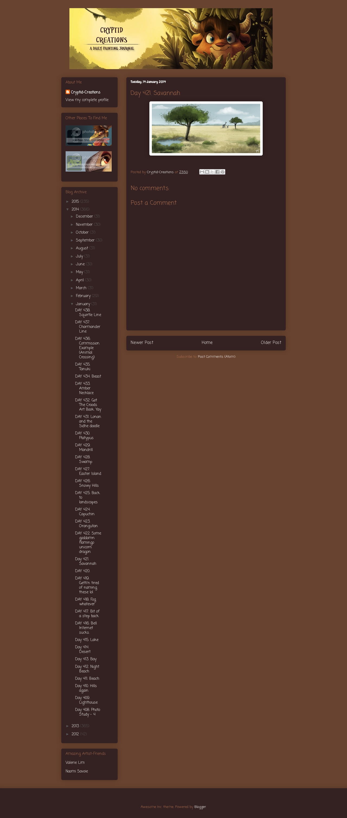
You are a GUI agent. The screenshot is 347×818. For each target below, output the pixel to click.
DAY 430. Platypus (84, 436)
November (85, 225)
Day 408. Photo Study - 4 (87, 712)
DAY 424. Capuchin (85, 512)
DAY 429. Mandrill (84, 448)
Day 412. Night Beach (87, 669)
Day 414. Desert (83, 650)
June (81, 264)
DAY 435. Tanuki (82, 367)
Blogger (200, 807)
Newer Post (142, 343)
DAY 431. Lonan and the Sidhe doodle (88, 421)
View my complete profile (87, 100)
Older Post (271, 343)
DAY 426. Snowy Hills (87, 483)
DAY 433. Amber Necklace (84, 388)
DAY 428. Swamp (83, 460)
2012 (76, 734)
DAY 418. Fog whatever (85, 602)
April (80, 280)
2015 (76, 202)
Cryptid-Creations (85, 92)
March (82, 288)
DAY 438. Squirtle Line (88, 313)
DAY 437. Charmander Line (87, 327)
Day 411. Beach (87, 679)
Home (207, 343)
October (83, 233)
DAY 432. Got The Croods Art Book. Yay (88, 405)
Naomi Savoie (77, 771)
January (83, 304)
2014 (76, 209)
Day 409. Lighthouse (86, 700)
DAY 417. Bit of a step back (87, 614)
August (82, 248)
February (84, 296)
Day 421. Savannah (85, 561)
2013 (76, 726)
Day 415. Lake (86, 640)
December (85, 217)
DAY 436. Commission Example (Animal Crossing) (87, 348)
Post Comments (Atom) (216, 356)
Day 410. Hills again (86, 688)
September (86, 240)
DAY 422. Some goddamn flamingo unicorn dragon (88, 543)
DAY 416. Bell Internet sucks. (86, 628)
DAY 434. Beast (88, 376)
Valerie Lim (75, 763)
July (80, 256)
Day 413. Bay (86, 659)
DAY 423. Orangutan (86, 524)
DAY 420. (82, 571)
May (80, 272)
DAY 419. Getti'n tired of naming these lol (87, 585)
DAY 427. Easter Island (88, 471)
